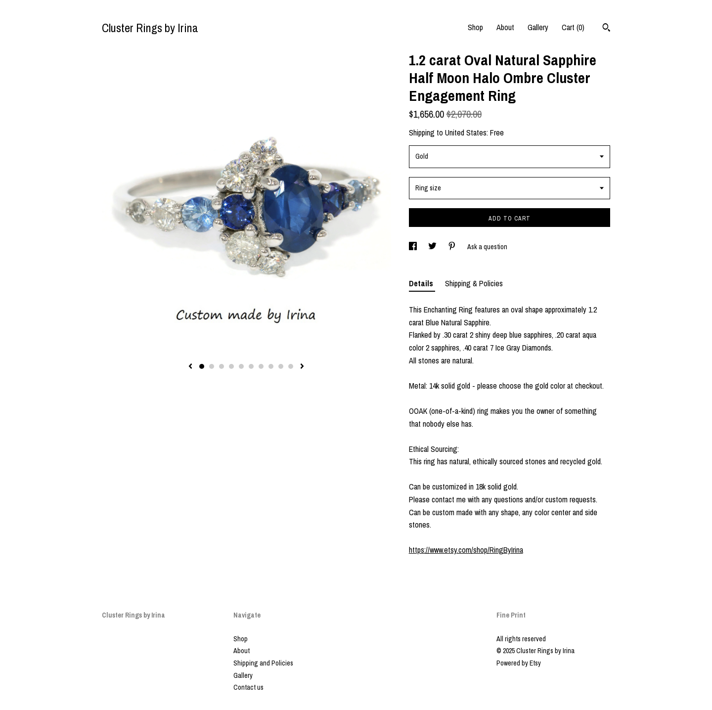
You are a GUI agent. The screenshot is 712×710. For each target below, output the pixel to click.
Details (422, 283)
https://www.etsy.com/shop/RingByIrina (466, 549)
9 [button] (280, 366)
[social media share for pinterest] (452, 246)
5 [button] (241, 366)
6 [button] (251, 366)
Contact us (248, 687)
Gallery (538, 27)
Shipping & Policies (474, 283)
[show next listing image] (302, 366)
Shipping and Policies (263, 663)
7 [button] (261, 366)
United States (466, 132)
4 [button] (231, 366)
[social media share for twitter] (433, 246)
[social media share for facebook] (413, 246)
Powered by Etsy (518, 663)
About (505, 27)
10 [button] (290, 366)
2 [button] (211, 366)
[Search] (606, 28)
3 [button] (221, 366)
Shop (475, 27)
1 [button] (201, 366)
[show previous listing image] (190, 366)
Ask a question (487, 246)
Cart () (573, 27)
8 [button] (270, 366)
